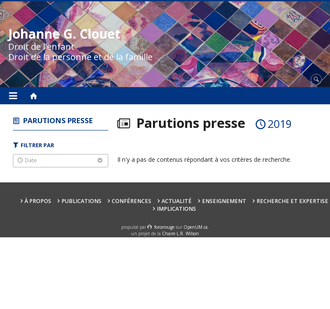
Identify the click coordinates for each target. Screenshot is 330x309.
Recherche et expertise (292, 201)
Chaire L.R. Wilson (180, 233)
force (164, 227)
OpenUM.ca (195, 227)
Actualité (177, 201)
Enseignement (224, 201)
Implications (176, 208)
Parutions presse (58, 120)
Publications (81, 201)
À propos (37, 201)
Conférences (131, 201)
